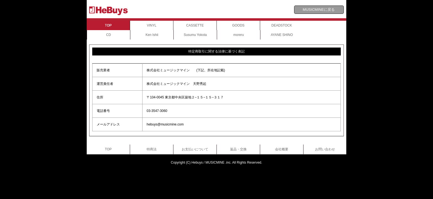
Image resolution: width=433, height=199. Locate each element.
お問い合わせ (325, 149)
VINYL (152, 25)
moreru (238, 35)
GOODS (238, 25)
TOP (108, 25)
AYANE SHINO (282, 35)
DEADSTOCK (281, 25)
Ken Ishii (152, 35)
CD (108, 35)
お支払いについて (195, 149)
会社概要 (281, 149)
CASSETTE (195, 25)
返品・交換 (238, 149)
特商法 (152, 149)
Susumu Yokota (195, 35)
